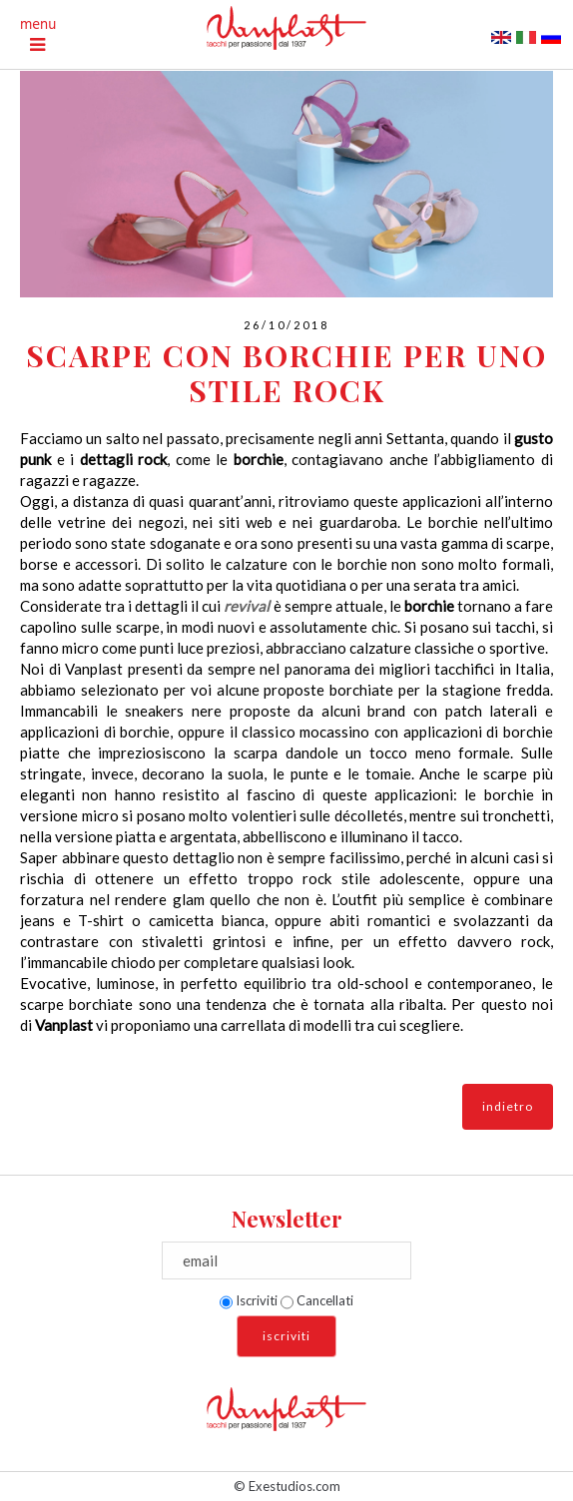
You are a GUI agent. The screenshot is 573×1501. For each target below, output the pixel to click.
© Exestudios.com (287, 1486)
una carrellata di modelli (274, 1025)
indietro (507, 1106)
